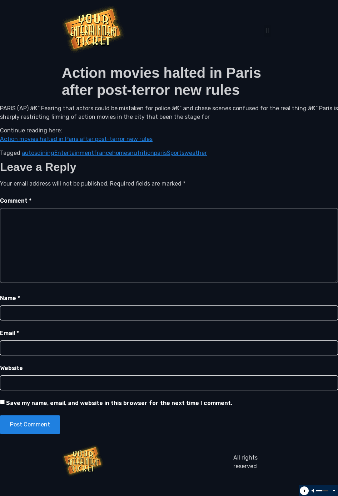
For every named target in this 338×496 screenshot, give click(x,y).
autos (29, 153)
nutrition (142, 153)
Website (11, 368)
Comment (15, 200)
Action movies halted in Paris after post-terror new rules (76, 139)
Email (9, 333)
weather (195, 153)
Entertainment (74, 153)
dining (45, 153)
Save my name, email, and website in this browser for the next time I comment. (119, 403)
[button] (267, 31)
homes (121, 153)
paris (160, 153)
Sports (175, 153)
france (103, 153)
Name (10, 298)
